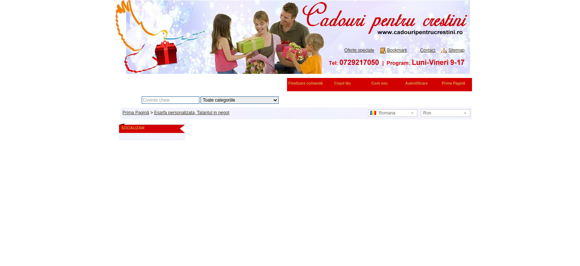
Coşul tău (342, 83)
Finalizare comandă (306, 83)
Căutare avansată (317, 100)
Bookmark (397, 50)
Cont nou (379, 83)
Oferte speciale (359, 50)
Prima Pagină (453, 83)
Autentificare (416, 83)
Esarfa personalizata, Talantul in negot (191, 112)
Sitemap (456, 50)
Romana (382, 113)
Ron (427, 113)
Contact (427, 50)
